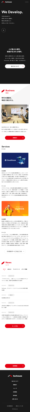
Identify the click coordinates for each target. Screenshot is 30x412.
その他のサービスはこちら (15, 251)
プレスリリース (16, 269)
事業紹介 (15, 384)
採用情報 (15, 392)
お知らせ (9, 269)
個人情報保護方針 (10, 405)
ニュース (15, 388)
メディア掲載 (24, 269)
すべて (4, 269)
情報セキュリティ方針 (19, 405)
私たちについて (15, 381)
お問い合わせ (15, 399)
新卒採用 (15, 395)
